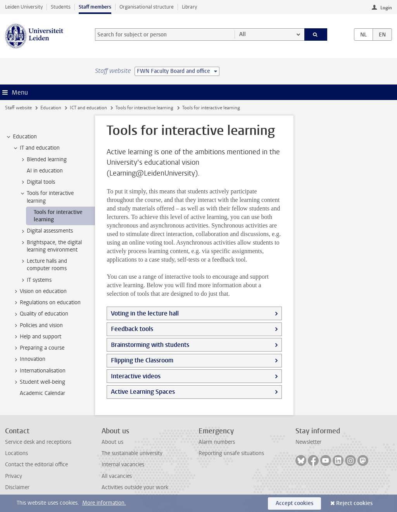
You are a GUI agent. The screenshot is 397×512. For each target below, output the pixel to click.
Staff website (18, 108)
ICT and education (88, 108)
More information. (104, 503)
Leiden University (24, 6)
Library (189, 6)
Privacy (13, 476)
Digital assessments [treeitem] (46, 231)
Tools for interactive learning (144, 108)
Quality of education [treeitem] (40, 314)
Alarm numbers (216, 442)
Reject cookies (354, 503)
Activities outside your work (135, 487)
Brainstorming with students (150, 345)
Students (61, 6)
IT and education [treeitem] (36, 148)
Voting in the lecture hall (145, 313)
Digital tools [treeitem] (37, 182)
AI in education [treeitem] (45, 170)
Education (50, 108)
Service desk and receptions (38, 442)
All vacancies (117, 476)
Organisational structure (146, 6)
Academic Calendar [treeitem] (42, 393)
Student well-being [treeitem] (38, 382)
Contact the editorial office (36, 464)
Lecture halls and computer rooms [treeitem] (43, 264)
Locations (16, 453)
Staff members (95, 6)
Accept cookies (294, 503)
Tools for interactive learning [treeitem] (46, 197)
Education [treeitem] (21, 137)
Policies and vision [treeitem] (37, 325)
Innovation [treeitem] (28, 359)
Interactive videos (136, 376)
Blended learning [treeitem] (43, 160)
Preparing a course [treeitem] (38, 348)
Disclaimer (17, 487)
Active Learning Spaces (143, 392)
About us (112, 442)
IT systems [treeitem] (35, 280)
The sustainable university (132, 453)
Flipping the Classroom (142, 360)
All (242, 34)
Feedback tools (132, 329)
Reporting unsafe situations (231, 453)
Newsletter (308, 442)
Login (386, 8)
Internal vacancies (123, 464)
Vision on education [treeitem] (39, 291)
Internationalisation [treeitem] (39, 371)
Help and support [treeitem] (36, 337)
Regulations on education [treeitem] (46, 303)
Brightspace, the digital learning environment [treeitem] (50, 246)
